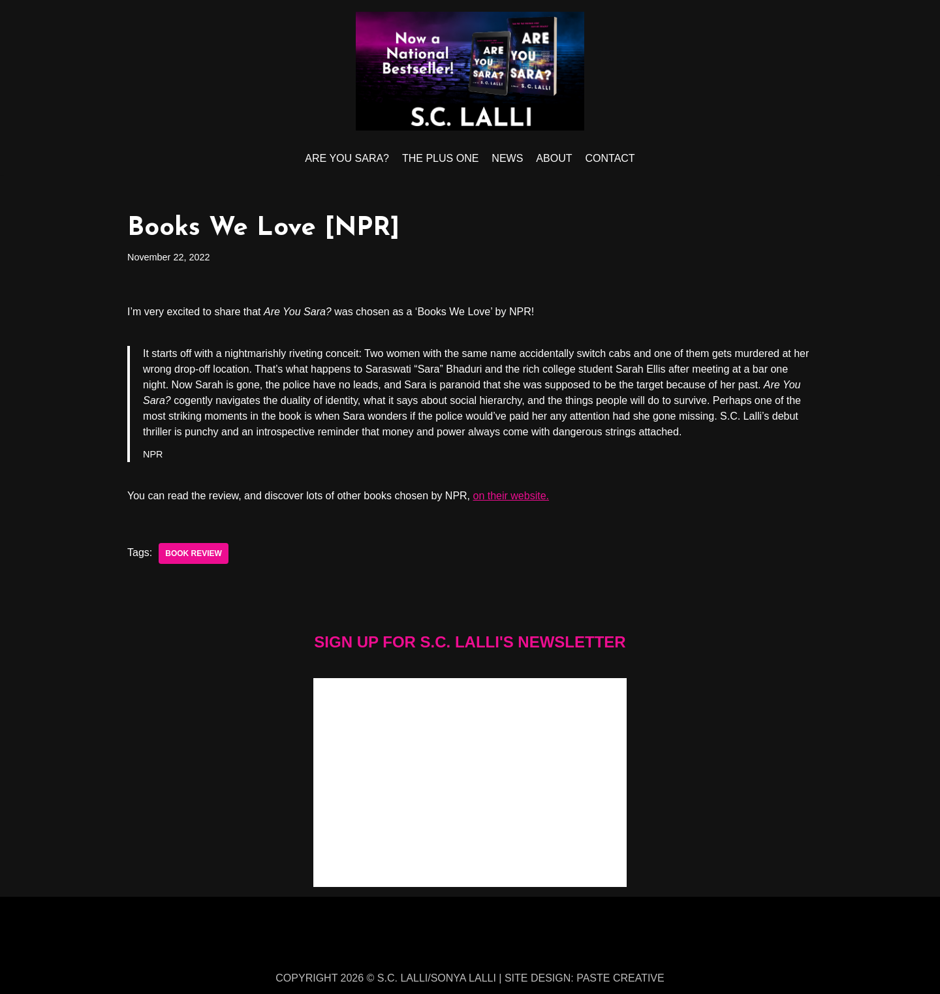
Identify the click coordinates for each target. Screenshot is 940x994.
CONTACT (609, 158)
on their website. (511, 495)
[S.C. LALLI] (470, 71)
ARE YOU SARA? (347, 158)
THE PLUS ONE (440, 158)
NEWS (507, 158)
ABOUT (554, 158)
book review (193, 553)
